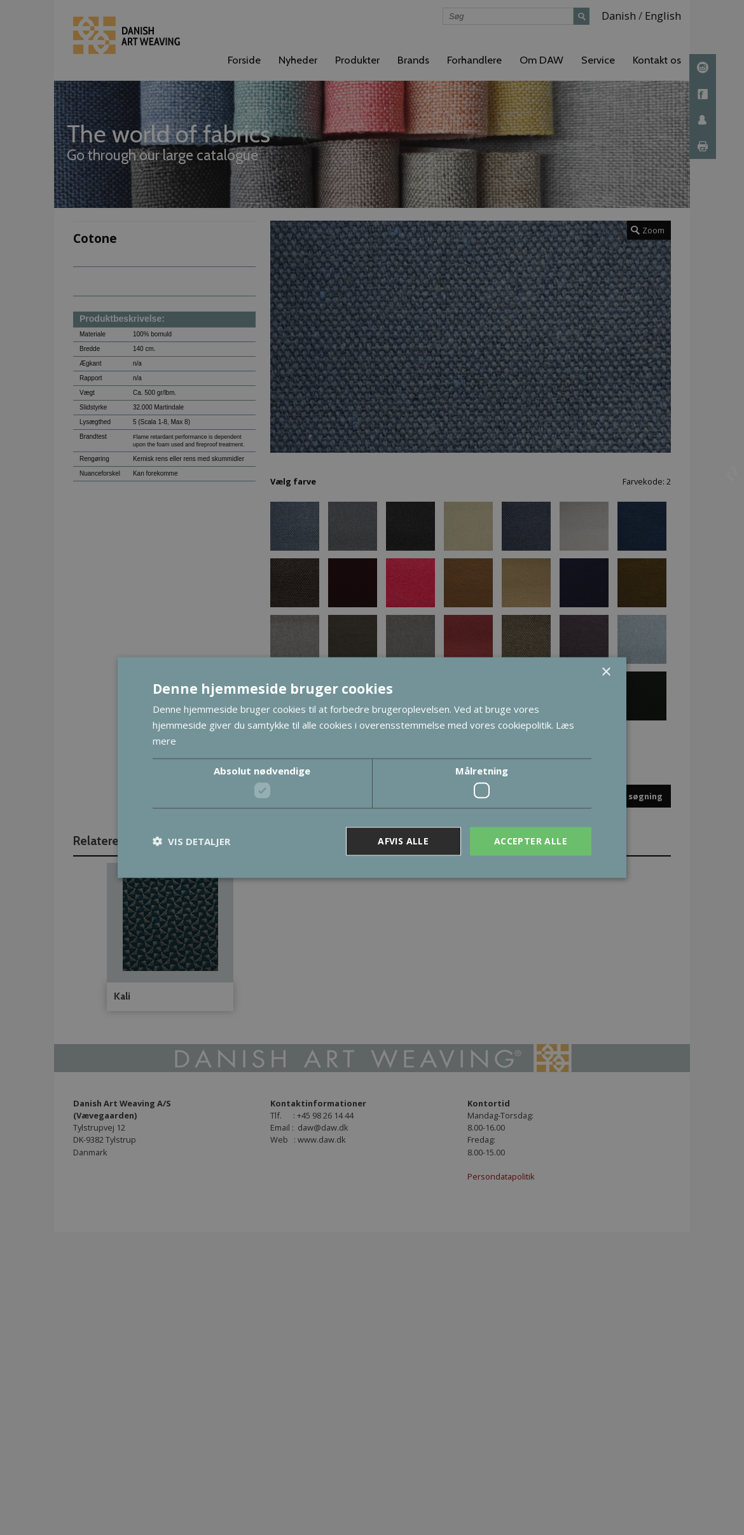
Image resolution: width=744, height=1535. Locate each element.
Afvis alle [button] (403, 841)
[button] (191, 841)
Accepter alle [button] (530, 841)
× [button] (605, 672)
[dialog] (372, 767)
